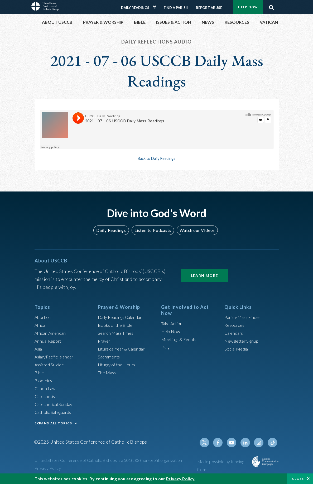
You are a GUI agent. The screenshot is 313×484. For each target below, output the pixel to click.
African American (52, 333)
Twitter (209, 442)
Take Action (173, 323)
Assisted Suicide (51, 364)
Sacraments (109, 357)
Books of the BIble (116, 325)
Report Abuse (209, 8)
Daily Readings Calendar (156, 7)
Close (298, 479)
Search (272, 6)
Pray (166, 347)
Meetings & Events (180, 339)
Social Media (237, 349)
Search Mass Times (117, 333)
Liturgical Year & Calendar (125, 349)
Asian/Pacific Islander (56, 357)
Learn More (204, 275)
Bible (40, 372)
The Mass (108, 372)
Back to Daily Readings (156, 158)
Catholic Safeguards (55, 412)
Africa (41, 325)
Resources (235, 325)
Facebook (222, 442)
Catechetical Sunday (55, 404)
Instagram (260, 442)
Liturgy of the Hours (118, 364)
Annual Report (49, 341)
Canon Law (46, 388)
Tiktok (273, 442)
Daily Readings (135, 8)
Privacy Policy (48, 468)
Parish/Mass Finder (244, 317)
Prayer (105, 341)
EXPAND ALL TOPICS (53, 423)
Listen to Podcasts (152, 230)
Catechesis (46, 396)
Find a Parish (176, 8)
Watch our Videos (195, 230)
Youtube (235, 442)
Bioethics (44, 380)
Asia (39, 349)
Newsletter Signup (243, 341)
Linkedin (247, 442)
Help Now (248, 7)
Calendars (234, 333)
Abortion (44, 317)
